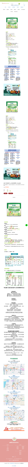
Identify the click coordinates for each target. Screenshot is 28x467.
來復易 (16, 5)
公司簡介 (9, 7)
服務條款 (23, 447)
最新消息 (13, 7)
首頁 (5, 7)
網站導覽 (20, 454)
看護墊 (15, 5)
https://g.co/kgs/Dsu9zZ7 (14, 362)
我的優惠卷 (8, 450)
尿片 (18, 5)
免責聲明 (17, 447)
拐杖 (12, 5)
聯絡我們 (22, 7)
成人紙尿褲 (14, 465)
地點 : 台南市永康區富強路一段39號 (14, 391)
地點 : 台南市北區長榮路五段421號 (14, 407)
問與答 (18, 7)
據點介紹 (20, 452)
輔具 (13, 5)
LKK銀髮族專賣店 (11, 463)
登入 (24, 4)
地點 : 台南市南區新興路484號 (14, 376)
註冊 (24, 5)
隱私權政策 (23, 446)
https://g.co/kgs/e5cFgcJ (14, 377)
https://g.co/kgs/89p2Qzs (14, 392)
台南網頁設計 (22, 463)
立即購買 (5, 193)
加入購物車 (10, 193)
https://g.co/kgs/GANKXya (14, 408)
